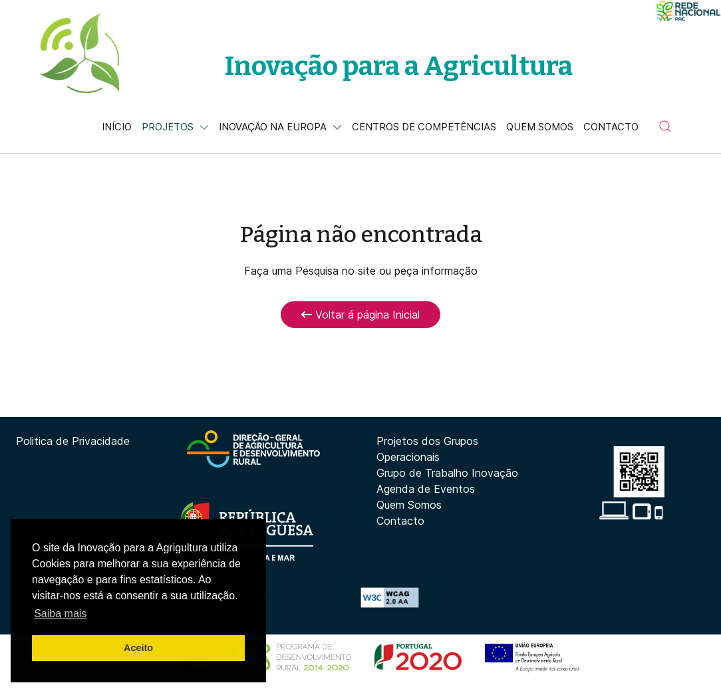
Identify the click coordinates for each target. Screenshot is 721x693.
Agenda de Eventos (425, 488)
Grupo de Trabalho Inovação (447, 473)
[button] (665, 126)
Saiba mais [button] (60, 613)
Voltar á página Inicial (360, 314)
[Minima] (688, 11)
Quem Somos (409, 504)
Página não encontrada (360, 234)
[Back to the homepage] (79, 53)
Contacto (400, 520)
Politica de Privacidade (73, 441)
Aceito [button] (138, 647)
